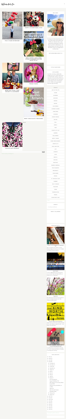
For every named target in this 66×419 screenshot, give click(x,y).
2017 (50, 396)
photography (55, 167)
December (52, 363)
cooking (55, 114)
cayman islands (56, 108)
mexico (55, 157)
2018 (50, 361)
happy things (55, 138)
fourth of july (56, 130)
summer (55, 181)
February (51, 392)
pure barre (55, 173)
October (51, 366)
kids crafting (55, 146)
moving (56, 159)
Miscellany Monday (12, 148)
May (51, 374)
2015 (50, 399)
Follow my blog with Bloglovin (8, 153)
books (55, 103)
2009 (50, 409)
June (51, 372)
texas (55, 189)
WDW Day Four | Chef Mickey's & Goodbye (12, 91)
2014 (50, 401)
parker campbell (55, 165)
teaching (55, 186)
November (52, 364)
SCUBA (55, 92)
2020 (50, 358)
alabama (55, 95)
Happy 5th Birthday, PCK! (33, 27)
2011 (50, 405)
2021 (50, 356)
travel (55, 194)
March (51, 377)
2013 (50, 402)
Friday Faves (33, 83)
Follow (48, 200)
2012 (50, 404)
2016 (50, 397)
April (51, 376)
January (51, 394)
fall (56, 122)
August (51, 369)
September (52, 368)
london (56, 151)
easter (55, 119)
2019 (50, 360)
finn (56, 127)
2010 (50, 407)
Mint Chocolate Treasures (33, 118)
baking (55, 100)
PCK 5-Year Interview (12, 40)
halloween (55, 135)
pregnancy (55, 170)
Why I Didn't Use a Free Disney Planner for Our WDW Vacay (34, 59)
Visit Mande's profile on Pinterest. (53, 412)
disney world (55, 116)
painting (55, 162)
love (55, 154)
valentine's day (56, 197)
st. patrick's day (55, 178)
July (50, 371)
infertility (55, 143)
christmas (55, 111)
